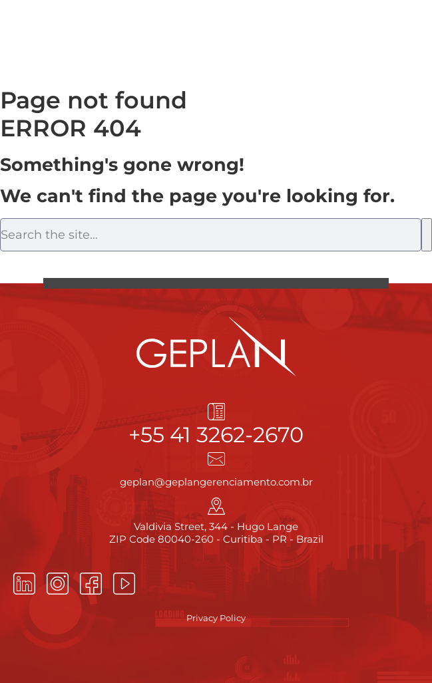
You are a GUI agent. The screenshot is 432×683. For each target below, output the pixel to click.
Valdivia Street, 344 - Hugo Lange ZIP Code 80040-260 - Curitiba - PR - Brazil (216, 533)
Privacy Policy (216, 618)
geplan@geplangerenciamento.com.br (216, 482)
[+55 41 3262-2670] (216, 411)
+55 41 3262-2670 (216, 435)
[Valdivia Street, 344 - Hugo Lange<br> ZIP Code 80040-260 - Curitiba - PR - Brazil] (216, 506)
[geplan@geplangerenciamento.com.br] (216, 459)
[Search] (426, 234)
